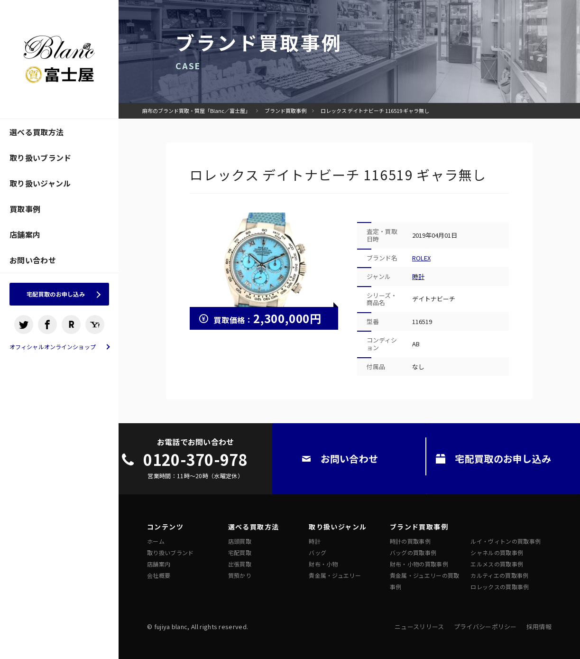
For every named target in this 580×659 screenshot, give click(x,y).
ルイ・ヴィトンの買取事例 (505, 541)
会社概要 (158, 575)
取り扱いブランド (40, 157)
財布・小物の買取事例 (419, 564)
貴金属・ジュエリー (335, 575)
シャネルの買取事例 (496, 552)
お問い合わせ (32, 260)
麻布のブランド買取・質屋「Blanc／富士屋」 (196, 111)
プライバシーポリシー (485, 626)
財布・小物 (323, 564)
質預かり (239, 575)
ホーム (156, 541)
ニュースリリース (419, 626)
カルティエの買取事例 (499, 575)
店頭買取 (239, 541)
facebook (47, 327)
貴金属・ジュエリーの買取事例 (425, 581)
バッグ (317, 552)
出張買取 (239, 564)
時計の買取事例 (410, 541)
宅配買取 (239, 552)
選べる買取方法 (36, 132)
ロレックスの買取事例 (499, 587)
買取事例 (24, 208)
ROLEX (421, 257)
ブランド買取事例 (285, 111)
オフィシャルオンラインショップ (52, 349)
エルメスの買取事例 (496, 564)
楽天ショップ (71, 327)
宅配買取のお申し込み (56, 295)
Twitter (23, 327)
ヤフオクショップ (94, 327)
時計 (418, 276)
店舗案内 (24, 234)
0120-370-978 (195, 459)
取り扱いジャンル (40, 183)
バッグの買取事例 (413, 552)
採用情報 (539, 626)
